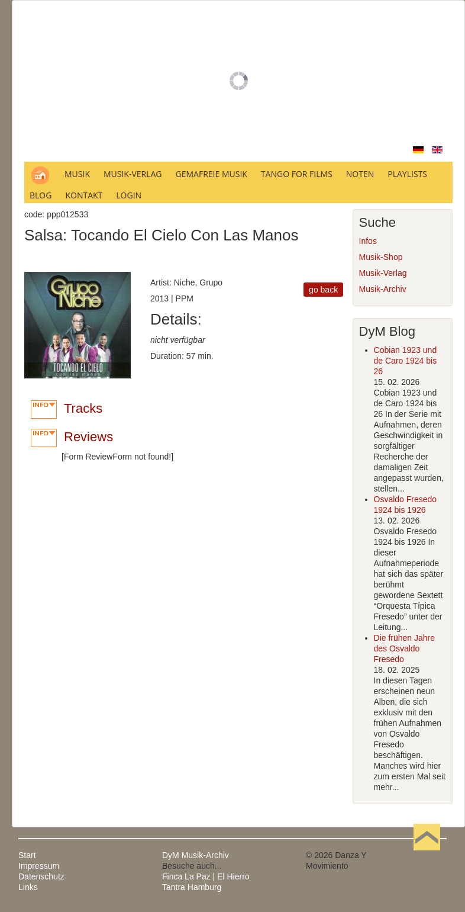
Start (27, 855)
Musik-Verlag (383, 273)
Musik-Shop (381, 257)
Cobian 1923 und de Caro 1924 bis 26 (405, 360)
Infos (368, 241)
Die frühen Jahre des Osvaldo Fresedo (404, 648)
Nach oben (426, 855)
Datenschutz (41, 876)
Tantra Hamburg (191, 887)
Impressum (38, 866)
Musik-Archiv (382, 289)
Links (28, 887)
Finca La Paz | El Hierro (206, 876)
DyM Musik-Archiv (195, 855)
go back (323, 289)
